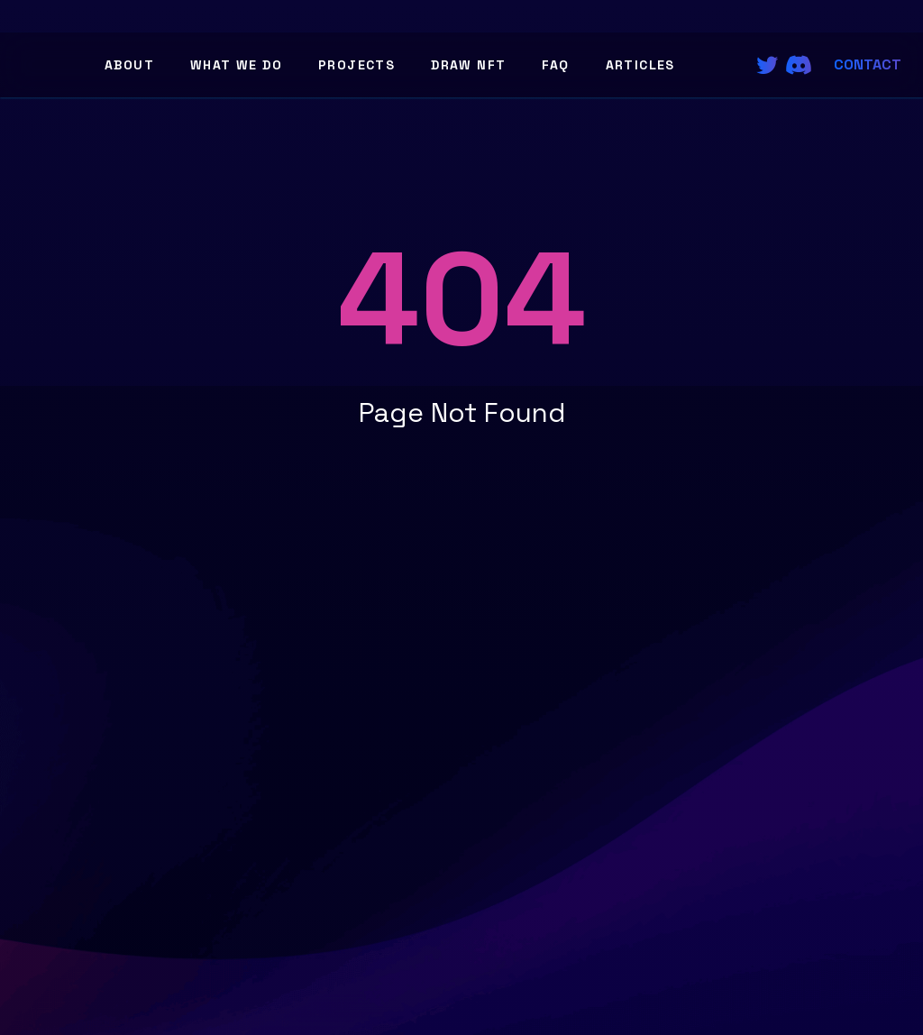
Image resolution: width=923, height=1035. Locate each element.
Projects (356, 65)
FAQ (555, 65)
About (129, 65)
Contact (867, 64)
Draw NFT (468, 65)
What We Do (236, 65)
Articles (640, 65)
